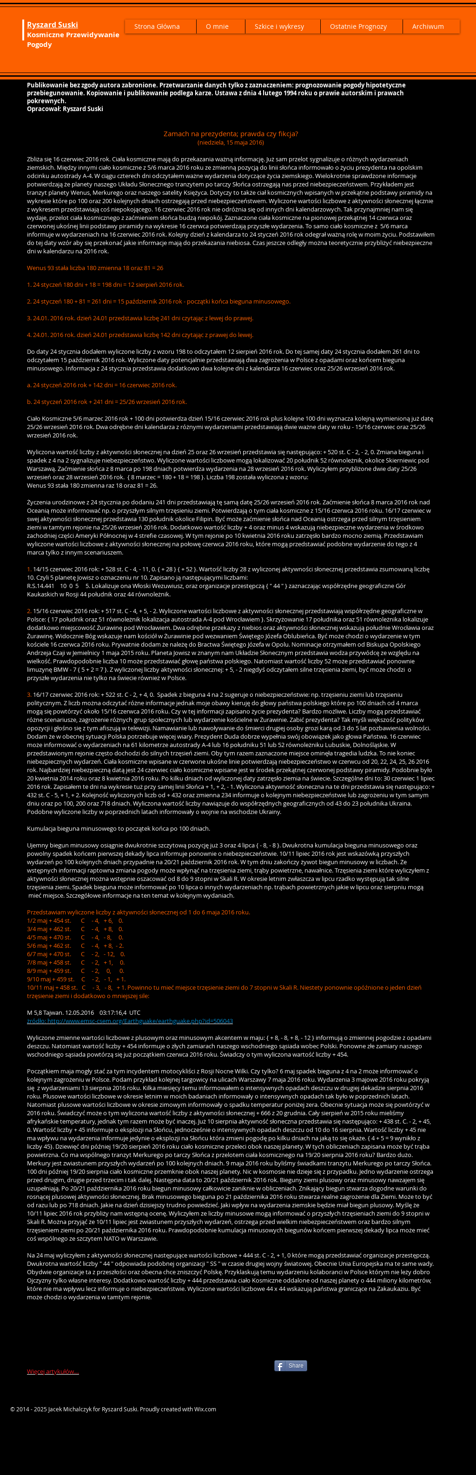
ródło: (38, 1021)
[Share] (290, 1365)
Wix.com (205, 1409)
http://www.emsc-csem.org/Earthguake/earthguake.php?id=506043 (140, 1021)
